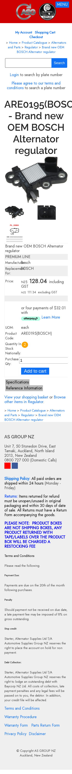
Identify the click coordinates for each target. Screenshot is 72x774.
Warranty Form (16, 725)
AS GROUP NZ (45, 750)
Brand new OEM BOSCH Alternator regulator (40, 49)
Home (13, 42)
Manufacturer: (15, 262)
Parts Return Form (45, 725)
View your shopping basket (26, 397)
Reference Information (24, 388)
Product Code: (11, 336)
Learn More (50, 317)
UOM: (9, 327)
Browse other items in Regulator (35, 399)
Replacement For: (15, 271)
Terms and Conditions (22, 708)
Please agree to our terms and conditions (34, 86)
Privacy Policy (15, 734)
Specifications (17, 382)
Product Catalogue (34, 42)
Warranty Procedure (20, 717)
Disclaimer (37, 734)
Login (14, 75)
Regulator (31, 47)
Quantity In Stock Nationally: (13, 348)
